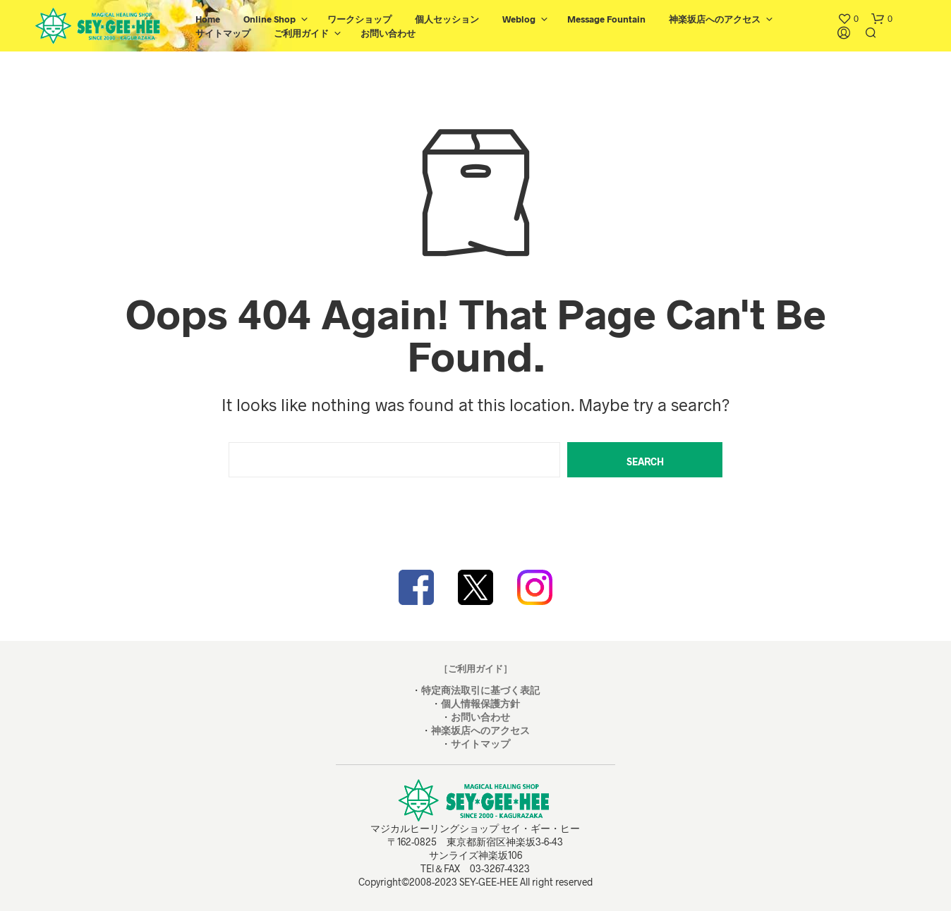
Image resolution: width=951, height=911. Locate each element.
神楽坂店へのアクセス (715, 19)
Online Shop (269, 19)
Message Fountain (606, 19)
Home (207, 19)
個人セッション (447, 19)
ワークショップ (359, 19)
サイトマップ (222, 33)
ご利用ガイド (301, 33)
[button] (848, 19)
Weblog (518, 19)
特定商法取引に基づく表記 (480, 690)
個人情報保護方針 (480, 703)
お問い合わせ (388, 33)
